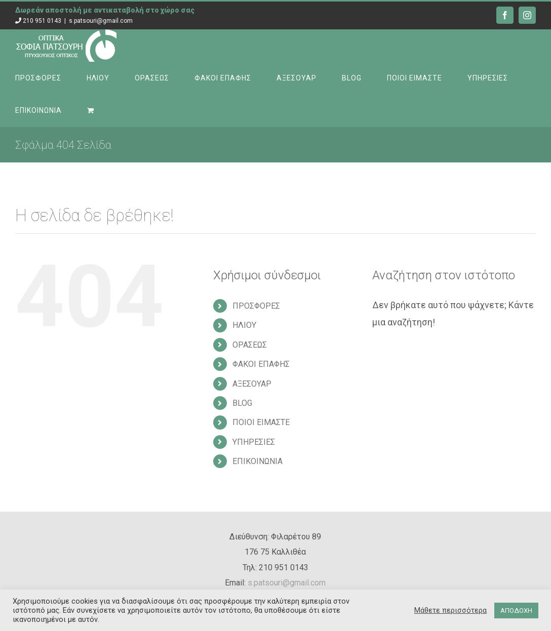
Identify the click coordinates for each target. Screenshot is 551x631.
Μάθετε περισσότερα (450, 610)
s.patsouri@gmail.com (101, 20)
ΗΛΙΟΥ (244, 325)
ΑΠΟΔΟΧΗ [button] (516, 610)
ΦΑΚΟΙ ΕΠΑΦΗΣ (261, 364)
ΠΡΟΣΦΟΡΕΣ (256, 306)
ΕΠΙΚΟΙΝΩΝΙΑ (257, 461)
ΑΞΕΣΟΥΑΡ (251, 384)
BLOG (242, 403)
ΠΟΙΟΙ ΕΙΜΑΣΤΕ (261, 422)
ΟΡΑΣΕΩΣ (249, 345)
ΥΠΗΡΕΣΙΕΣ (253, 442)
